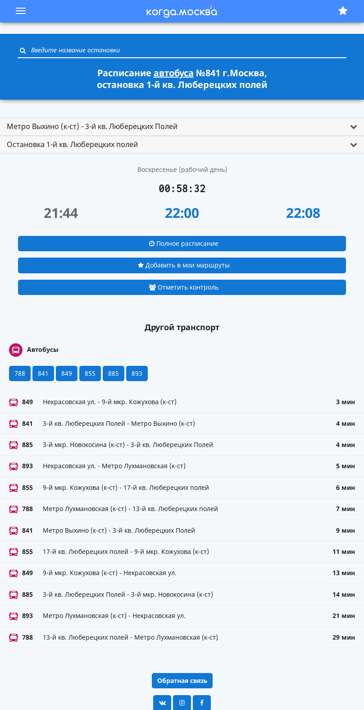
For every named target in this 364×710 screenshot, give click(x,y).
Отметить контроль (183, 287)
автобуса (174, 73)
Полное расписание (183, 243)
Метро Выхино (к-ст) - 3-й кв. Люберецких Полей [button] (92, 126)
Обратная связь (182, 680)
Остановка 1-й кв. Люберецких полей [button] (72, 144)
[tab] (182, 126)
